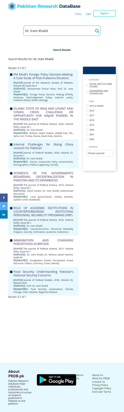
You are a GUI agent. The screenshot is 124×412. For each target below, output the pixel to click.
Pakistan (33, 291)
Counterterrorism (39, 228)
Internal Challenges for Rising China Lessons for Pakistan (43, 146)
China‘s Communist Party (43, 161)
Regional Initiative (48, 291)
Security (28, 231)
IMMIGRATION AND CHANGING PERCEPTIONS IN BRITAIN (43, 242)
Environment (66, 161)
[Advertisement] (62, 319)
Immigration (36, 260)
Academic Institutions (57, 231)
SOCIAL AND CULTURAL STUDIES (101, 85)
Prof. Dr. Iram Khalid (37, 285)
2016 (92, 110)
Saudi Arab (47, 135)
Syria (16, 135)
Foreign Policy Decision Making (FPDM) (51, 94)
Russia (36, 135)
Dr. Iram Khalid (34, 129)
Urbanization (56, 289)
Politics (28, 263)
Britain (47, 260)
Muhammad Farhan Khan (42, 88)
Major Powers (46, 132)
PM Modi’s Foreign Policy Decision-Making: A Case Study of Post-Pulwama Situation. (43, 76)
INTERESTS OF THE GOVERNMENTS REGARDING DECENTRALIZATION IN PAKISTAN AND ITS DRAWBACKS (43, 176)
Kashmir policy (64, 97)
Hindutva (18, 97)
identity (55, 263)
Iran (22, 135)
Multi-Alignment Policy (39, 97)
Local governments (41, 196)
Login (88, 13)
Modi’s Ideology (39, 100)
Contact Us (98, 381)
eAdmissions (71, 378)
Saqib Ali (18, 257)
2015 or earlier (97, 106)
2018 (92, 120)
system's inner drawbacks (27, 199)
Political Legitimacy (40, 164)
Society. (55, 164)
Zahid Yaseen (34, 190)
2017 (92, 115)
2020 (92, 129)
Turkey (28, 135)
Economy (38, 263)
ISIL (71, 132)
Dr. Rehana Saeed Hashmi (59, 254)
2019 (92, 125)
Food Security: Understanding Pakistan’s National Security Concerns (43, 273)
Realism (33, 132)
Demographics (21, 164)
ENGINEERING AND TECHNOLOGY (99, 92)
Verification (39, 231)
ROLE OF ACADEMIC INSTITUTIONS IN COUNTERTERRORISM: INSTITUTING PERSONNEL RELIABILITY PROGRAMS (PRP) (43, 211)
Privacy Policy (100, 385)
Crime (47, 263)
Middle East (61, 132)
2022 (92, 139)
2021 (92, 134)
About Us (97, 375)
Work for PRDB (101, 378)
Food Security (38, 289)
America (58, 135)
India (25, 291)
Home (78, 13)
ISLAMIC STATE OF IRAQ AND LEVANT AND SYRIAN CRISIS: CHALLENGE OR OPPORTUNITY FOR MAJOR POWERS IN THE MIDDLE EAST (43, 113)
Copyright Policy (101, 388)
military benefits (63, 196)
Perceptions (59, 260)
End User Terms (101, 391)
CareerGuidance (73, 375)
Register (104, 13)
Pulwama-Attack (22, 100)
